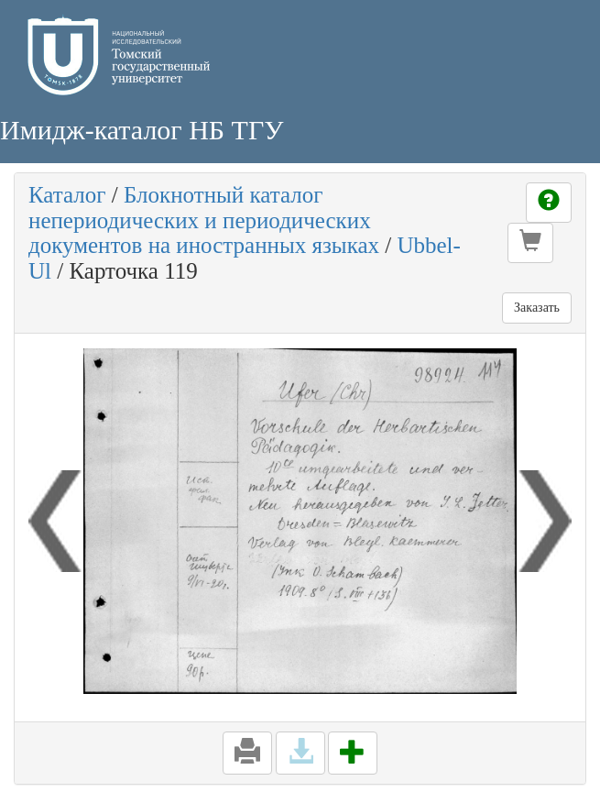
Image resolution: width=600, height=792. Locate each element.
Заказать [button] (537, 307)
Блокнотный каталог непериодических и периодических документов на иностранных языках (203, 220)
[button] (530, 243)
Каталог (67, 194)
